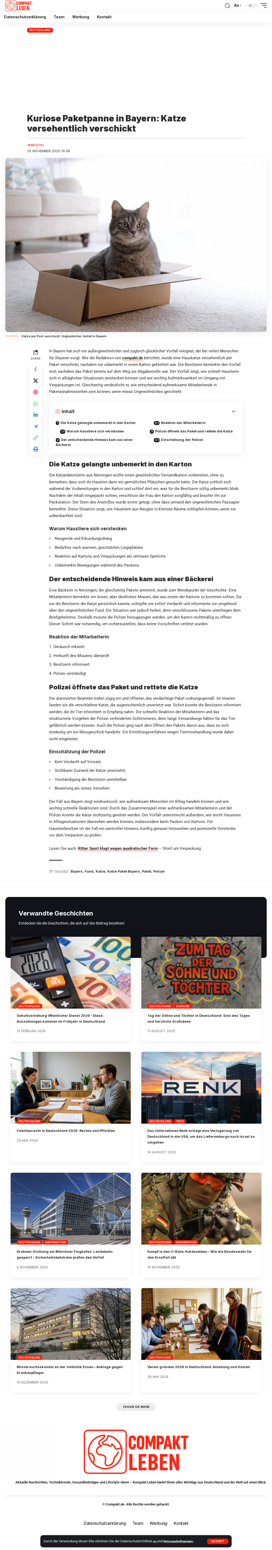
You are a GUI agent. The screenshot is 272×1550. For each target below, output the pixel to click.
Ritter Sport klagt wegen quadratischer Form (119, 857)
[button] (217, 1541)
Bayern (78, 880)
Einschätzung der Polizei (185, 446)
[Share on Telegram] (36, 434)
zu (155, 1541)
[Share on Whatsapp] (36, 408)
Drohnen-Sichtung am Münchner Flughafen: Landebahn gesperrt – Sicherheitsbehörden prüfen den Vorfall (69, 1266)
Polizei (166, 880)
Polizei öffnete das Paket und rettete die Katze (188, 435)
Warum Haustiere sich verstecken (99, 432)
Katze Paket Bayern (128, 880)
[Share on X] (36, 383)
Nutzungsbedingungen (181, 1541)
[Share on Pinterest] (36, 396)
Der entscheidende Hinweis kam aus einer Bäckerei (97, 444)
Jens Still (37, 145)
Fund (91, 880)
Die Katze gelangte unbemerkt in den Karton (101, 423)
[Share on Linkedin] (36, 421)
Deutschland (40, 30)
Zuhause (183, 1015)
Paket (153, 880)
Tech (180, 1130)
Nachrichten (55, 1251)
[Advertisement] (136, 74)
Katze (103, 880)
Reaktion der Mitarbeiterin (186, 423)
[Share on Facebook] (36, 370)
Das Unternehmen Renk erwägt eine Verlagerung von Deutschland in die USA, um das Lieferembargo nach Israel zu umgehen (201, 1145)
